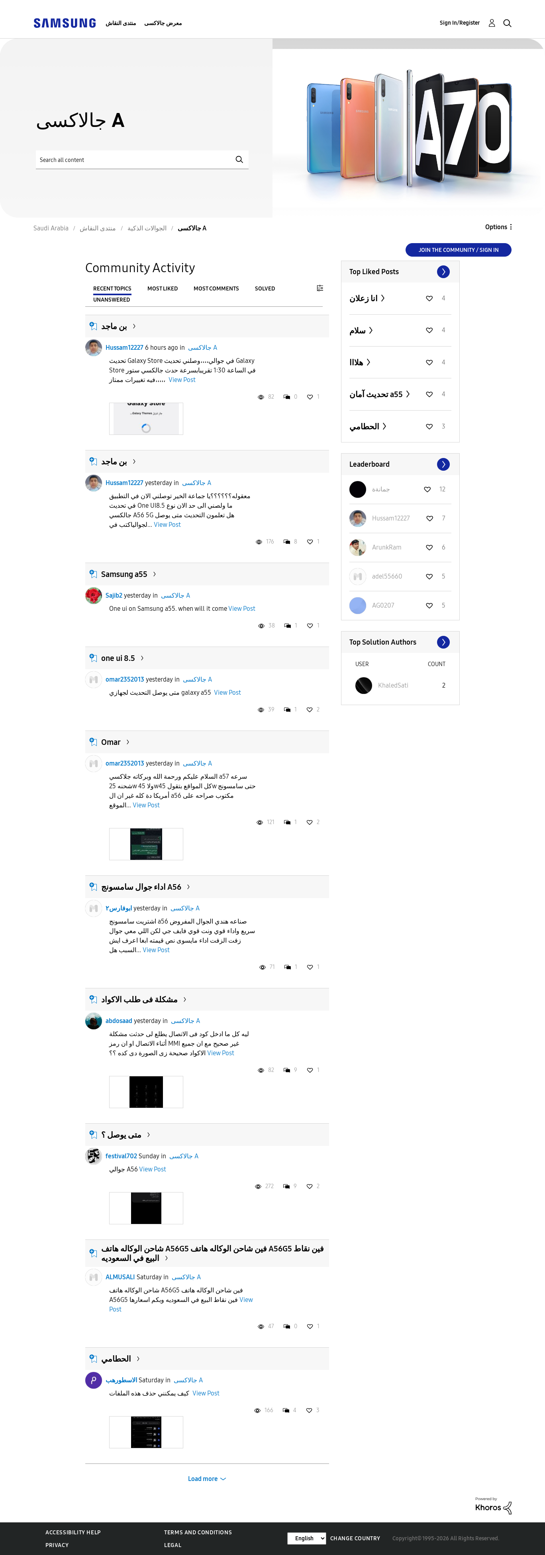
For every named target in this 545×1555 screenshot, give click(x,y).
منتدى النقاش (121, 23)
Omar (111, 742)
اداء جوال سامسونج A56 (141, 887)
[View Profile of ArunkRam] (387, 547)
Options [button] (496, 227)
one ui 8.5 (118, 658)
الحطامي (116, 1359)
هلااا (357, 362)
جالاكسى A (202, 347)
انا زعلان (364, 298)
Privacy (57, 1545)
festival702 (121, 1156)
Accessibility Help (73, 1532)
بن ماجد (114, 326)
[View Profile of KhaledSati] (393, 685)
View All (400, 272)
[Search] (142, 159)
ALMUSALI (120, 1277)
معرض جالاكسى (163, 23)
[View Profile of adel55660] (387, 576)
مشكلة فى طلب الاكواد (139, 999)
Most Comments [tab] (216, 288)
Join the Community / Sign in (459, 250)
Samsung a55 (124, 574)
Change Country (355, 1538)
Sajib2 (114, 595)
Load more (203, 1479)
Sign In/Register (460, 22)
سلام (358, 330)
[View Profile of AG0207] (383, 605)
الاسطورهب (121, 1380)
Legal (172, 1545)
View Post (182, 380)
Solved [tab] (265, 288)
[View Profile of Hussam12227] (391, 518)
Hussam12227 (124, 347)
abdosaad (119, 1021)
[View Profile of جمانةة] (381, 489)
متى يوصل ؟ (121, 1135)
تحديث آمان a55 (376, 394)
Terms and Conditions (198, 1532)
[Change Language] (306, 1538)
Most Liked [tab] (162, 288)
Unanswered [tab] (111, 299)
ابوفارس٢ (119, 908)
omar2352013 (125, 679)
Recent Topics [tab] (112, 288)
